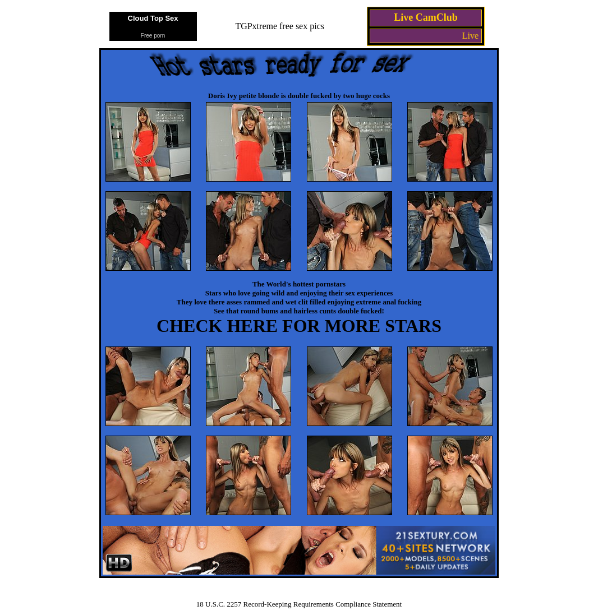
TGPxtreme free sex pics (279, 26)
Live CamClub (426, 17)
